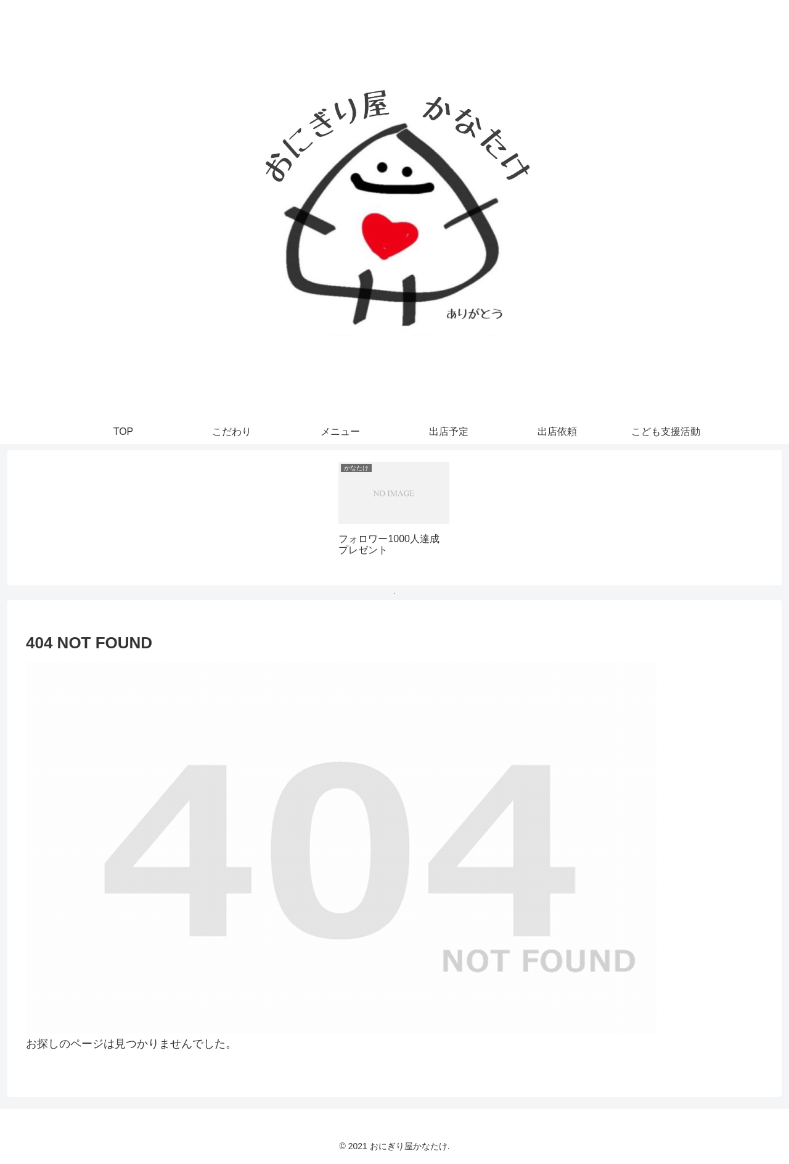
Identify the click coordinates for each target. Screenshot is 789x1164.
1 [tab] (394, 593)
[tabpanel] (393, 516)
